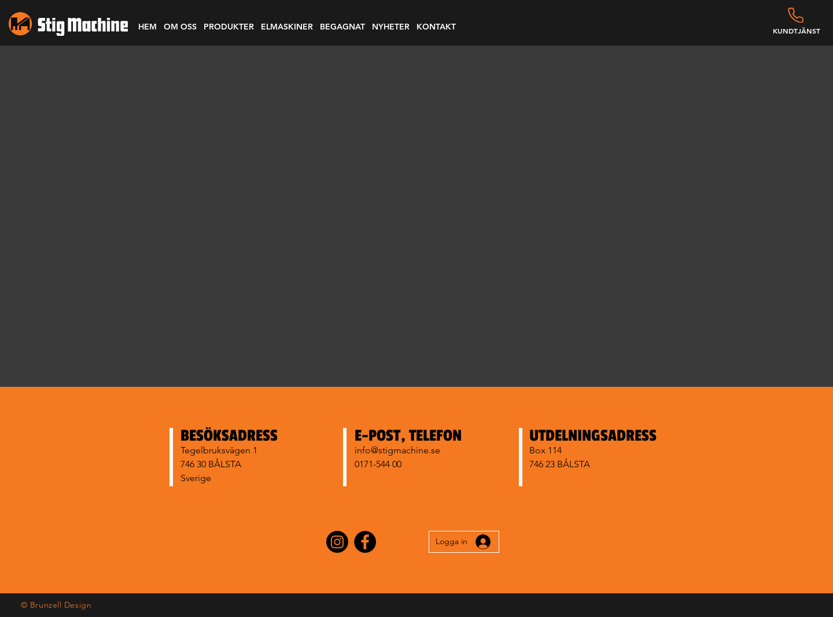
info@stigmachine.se (397, 450)
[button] (180, 27)
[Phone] (795, 15)
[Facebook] (365, 542)
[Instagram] (337, 542)
